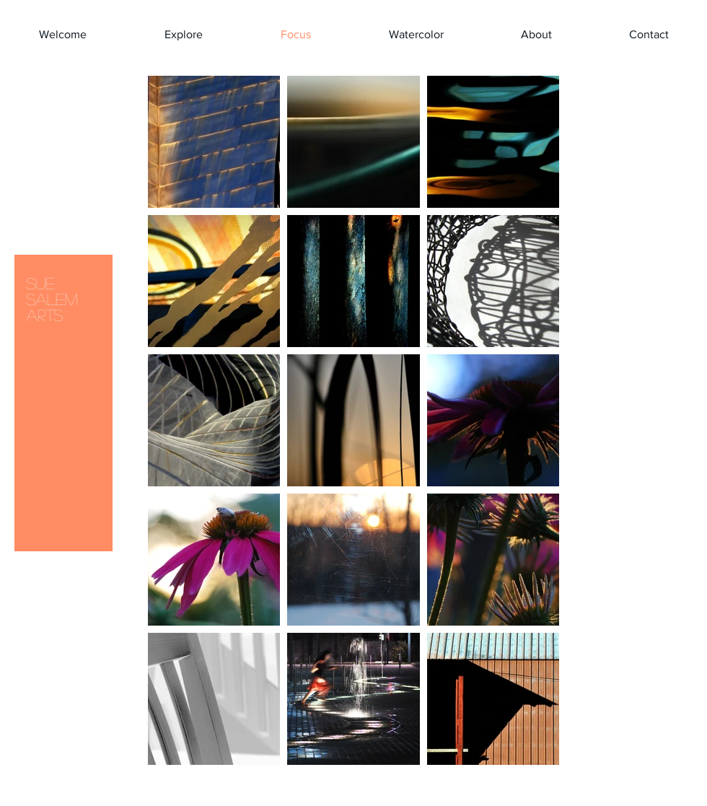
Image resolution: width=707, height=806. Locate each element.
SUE (40, 283)
